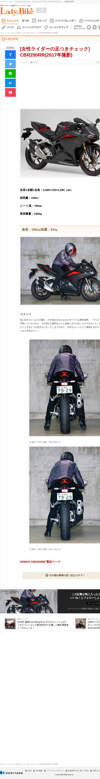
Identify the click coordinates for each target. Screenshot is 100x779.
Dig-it (30, 771)
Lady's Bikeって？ (41, 10)
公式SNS (79, 27)
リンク (10, 27)
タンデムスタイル (23, 2)
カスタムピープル (39, 2)
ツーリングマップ (58, 27)
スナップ (42, 20)
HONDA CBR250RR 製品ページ (40, 561)
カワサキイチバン (55, 2)
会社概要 (39, 771)
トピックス (12, 20)
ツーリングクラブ (31, 27)
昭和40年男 (70, 2)
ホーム (2, 33)
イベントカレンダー (65, 20)
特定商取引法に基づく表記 (78, 771)
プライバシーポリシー (55, 771)
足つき (25, 20)
